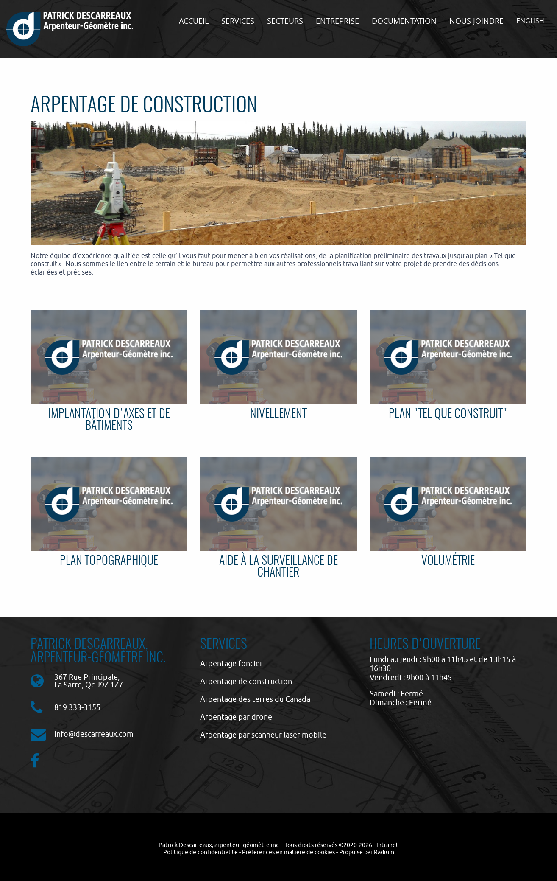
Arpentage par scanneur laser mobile (263, 734)
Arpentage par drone (236, 717)
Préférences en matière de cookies (288, 852)
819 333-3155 (77, 707)
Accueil (194, 21)
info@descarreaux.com (94, 733)
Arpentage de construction (246, 681)
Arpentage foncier (231, 663)
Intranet (387, 845)
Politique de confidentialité (200, 852)
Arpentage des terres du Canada (255, 699)
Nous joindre (476, 21)
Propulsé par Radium (366, 852)
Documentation (404, 21)
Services (237, 21)
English (530, 20)
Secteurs (285, 21)
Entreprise (337, 21)
